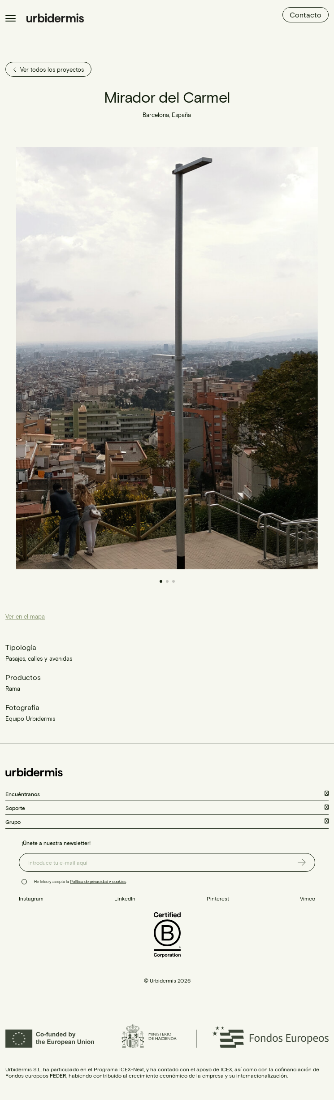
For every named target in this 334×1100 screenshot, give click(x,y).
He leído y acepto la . (80, 881)
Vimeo (307, 898)
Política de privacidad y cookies (98, 881)
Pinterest (218, 898)
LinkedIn (124, 898)
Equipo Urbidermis (30, 718)
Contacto (305, 14)
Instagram (31, 898)
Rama (12, 688)
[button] (242, 358)
